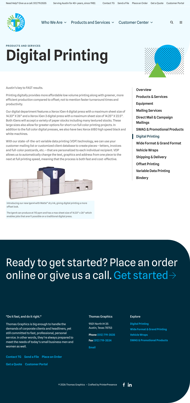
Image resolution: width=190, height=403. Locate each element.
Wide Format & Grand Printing (148, 329)
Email (92, 347)
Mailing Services (149, 111)
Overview (143, 90)
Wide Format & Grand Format (158, 143)
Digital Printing (147, 136)
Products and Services (90, 22)
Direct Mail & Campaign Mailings (154, 120)
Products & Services (152, 97)
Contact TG (109, 3)
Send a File (123, 3)
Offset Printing (147, 164)
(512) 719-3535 (106, 334)
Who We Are (51, 22)
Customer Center (134, 22)
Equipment (144, 104)
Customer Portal (175, 3)
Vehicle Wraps (147, 150)
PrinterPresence (108, 384)
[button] (172, 22)
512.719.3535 (39, 3)
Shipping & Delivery (151, 157)
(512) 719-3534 (103, 340)
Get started (141, 275)
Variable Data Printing (153, 171)
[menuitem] (54, 22)
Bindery (142, 178)
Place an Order (140, 3)
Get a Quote (157, 3)
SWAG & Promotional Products (160, 129)
